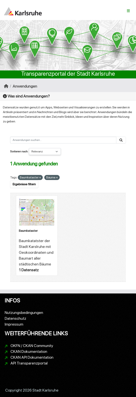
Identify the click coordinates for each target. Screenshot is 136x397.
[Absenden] (121, 140)
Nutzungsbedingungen (24, 312)
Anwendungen (25, 86)
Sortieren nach (19, 151)
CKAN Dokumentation (28, 351)
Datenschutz (15, 318)
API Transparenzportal (29, 363)
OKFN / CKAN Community (31, 345)
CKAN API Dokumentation (31, 357)
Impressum (14, 324)
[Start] (6, 86)
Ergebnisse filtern (24, 184)
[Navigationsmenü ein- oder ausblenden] (128, 10)
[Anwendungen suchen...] (63, 140)
